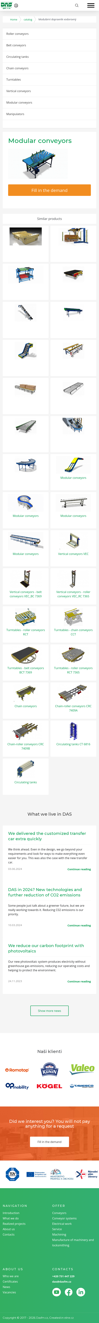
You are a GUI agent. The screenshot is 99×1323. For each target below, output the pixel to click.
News (6, 1287)
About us (9, 1229)
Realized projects (14, 1224)
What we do (11, 1218)
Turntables (13, 80)
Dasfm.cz (42, 1317)
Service (57, 1229)
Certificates (10, 1282)
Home (13, 19)
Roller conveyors (17, 34)
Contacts (8, 1234)
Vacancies (9, 1292)
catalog (28, 19)
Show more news (49, 1011)
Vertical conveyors (18, 91)
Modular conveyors (19, 102)
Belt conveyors (16, 45)
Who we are (11, 1276)
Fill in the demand (49, 190)
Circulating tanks (17, 57)
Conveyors (59, 1213)
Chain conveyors (17, 68)
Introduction (11, 1213)
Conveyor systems (64, 1218)
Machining (59, 1234)
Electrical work (62, 1224)
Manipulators (15, 114)
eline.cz (69, 1317)
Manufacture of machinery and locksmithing (73, 1242)
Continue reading (79, 869)
